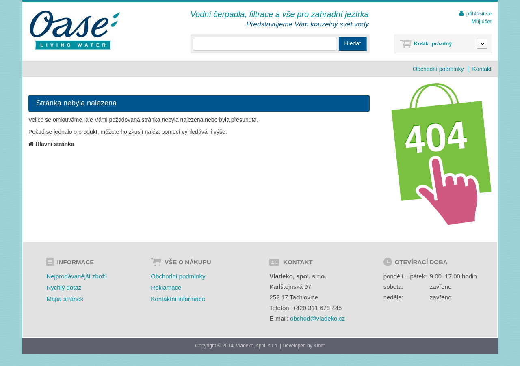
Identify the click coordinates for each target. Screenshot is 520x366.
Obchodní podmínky (438, 69)
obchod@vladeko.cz (317, 318)
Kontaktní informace (178, 298)
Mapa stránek (64, 298)
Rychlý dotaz (63, 287)
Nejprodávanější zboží (76, 276)
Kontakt (482, 69)
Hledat (352, 43)
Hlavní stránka (51, 144)
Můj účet (482, 21)
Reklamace (166, 287)
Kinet (319, 346)
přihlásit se (479, 14)
